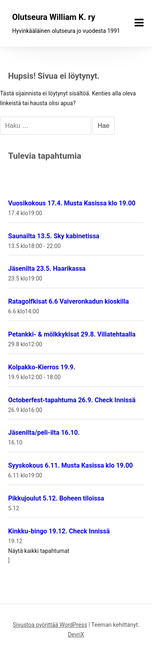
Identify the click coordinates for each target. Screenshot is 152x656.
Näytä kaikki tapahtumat (38, 551)
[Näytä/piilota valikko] (139, 22)
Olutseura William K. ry (53, 17)
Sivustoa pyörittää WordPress (50, 624)
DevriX (76, 634)
